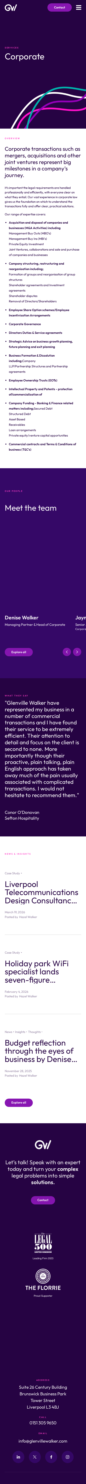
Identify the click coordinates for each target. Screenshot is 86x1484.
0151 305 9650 (43, 1423)
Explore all (18, 652)
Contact (59, 7)
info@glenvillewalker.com (43, 1441)
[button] (67, 652)
